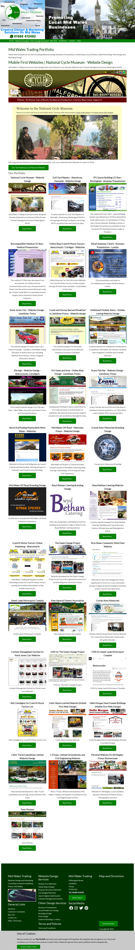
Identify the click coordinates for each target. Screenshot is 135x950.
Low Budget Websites (47, 893)
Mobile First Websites (47, 884)
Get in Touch (77, 898)
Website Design (22, 41)
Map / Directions (15, 921)
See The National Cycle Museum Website (28, 167)
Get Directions (108, 923)
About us (11, 909)
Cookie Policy (52, 942)
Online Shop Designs (46, 887)
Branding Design (45, 913)
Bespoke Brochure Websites (49, 890)
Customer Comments (16, 912)
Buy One (53, 41)
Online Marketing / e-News (49, 919)
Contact (72, 41)
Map (79, 41)
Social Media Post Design (48, 910)
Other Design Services (39, 41)
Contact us (12, 917)
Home (11, 41)
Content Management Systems (50, 899)
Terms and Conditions (47, 928)
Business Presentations (47, 907)
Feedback (63, 41)
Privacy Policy (35, 942)
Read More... (27, 228)
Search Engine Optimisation (49, 896)
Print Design (43, 916)
